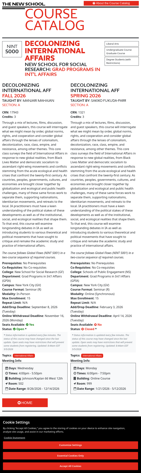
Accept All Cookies (70, 466)
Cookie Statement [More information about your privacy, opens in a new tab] (14, 437)
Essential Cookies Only (70, 455)
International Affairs (24, 355)
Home (25, 403)
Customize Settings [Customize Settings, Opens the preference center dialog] (70, 445)
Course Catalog (55, 19)
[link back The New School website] (23, 4)
